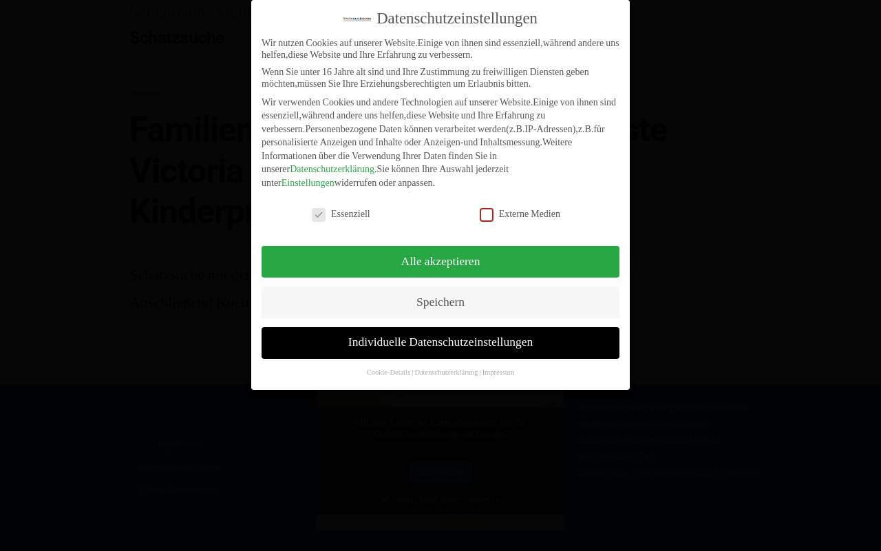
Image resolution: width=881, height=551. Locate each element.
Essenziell (341, 205)
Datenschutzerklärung (332, 161)
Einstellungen (308, 175)
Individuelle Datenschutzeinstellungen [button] (440, 334)
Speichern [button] (440, 294)
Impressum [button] (498, 364)
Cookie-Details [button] (389, 364)
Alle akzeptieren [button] (440, 253)
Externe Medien (520, 205)
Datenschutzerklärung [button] (446, 364)
